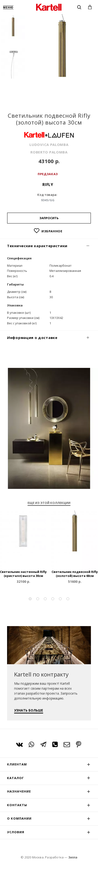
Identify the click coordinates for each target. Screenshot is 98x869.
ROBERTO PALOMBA (49, 152)
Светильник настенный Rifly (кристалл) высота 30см (23, 574)
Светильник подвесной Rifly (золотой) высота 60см (75, 574)
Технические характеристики (37, 245)
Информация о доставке (32, 337)
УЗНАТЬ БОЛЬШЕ (28, 710)
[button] (30, 598)
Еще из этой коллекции (49, 503)
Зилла (72, 857)
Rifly (47, 184)
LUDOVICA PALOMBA (48, 144)
